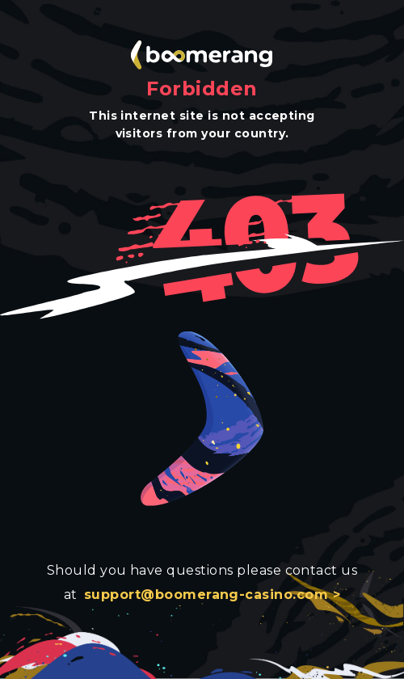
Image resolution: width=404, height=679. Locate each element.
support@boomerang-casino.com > (212, 594)
